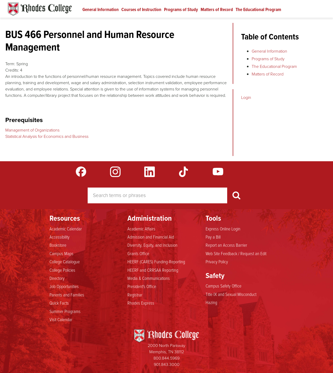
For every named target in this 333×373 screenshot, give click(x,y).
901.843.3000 (167, 364)
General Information (100, 9)
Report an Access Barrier (226, 245)
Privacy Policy (217, 261)
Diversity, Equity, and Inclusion (152, 245)
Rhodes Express (140, 303)
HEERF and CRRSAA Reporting (152, 270)
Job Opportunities (64, 286)
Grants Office (138, 253)
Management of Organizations (32, 130)
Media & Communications (148, 278)
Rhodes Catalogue (40, 9)
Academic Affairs (141, 228)
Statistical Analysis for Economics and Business (46, 136)
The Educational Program (258, 9)
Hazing (211, 302)
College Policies (62, 270)
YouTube (218, 172)
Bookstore (57, 245)
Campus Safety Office (223, 286)
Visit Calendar (60, 319)
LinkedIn (149, 172)
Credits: (12, 70)
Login (246, 97)
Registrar (134, 294)
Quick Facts (59, 303)
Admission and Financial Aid (150, 237)
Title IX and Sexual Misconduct (231, 294)
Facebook (81, 172)
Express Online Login (223, 228)
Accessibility (59, 237)
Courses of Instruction (141, 9)
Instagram (115, 172)
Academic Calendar (65, 228)
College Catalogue (64, 261)
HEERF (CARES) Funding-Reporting (156, 261)
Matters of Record (217, 9)
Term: (10, 64)
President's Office (141, 286)
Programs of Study (181, 9)
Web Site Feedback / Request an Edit (236, 253)
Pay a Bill (213, 237)
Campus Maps (61, 253)
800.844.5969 (166, 358)
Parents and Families (66, 294)
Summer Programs (65, 311)
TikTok (183, 172)
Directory (56, 278)
